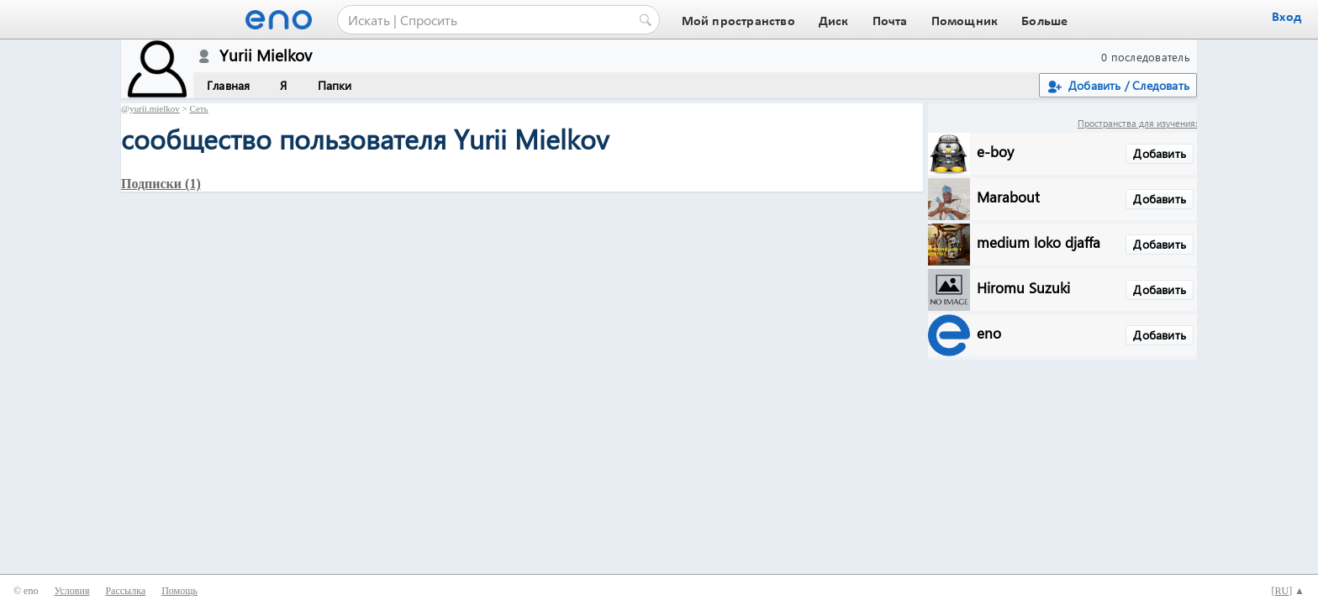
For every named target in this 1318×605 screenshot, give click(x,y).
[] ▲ (1288, 591)
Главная (228, 85)
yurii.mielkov (154, 108)
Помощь (179, 591)
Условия (71, 591)
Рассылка (125, 591)
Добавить (1159, 153)
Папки (335, 85)
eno (989, 332)
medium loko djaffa (1038, 241)
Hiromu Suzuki (1023, 287)
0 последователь (1145, 57)
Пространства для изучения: (1137, 123)
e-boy (995, 150)
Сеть (198, 108)
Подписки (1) (161, 183)
